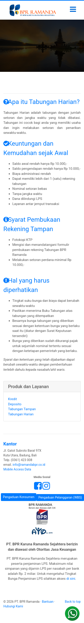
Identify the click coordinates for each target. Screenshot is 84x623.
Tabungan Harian (21, 414)
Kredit (12, 399)
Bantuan (48, 601)
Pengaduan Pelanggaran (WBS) (60, 497)
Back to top (73, 601)
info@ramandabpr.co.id (29, 464)
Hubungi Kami (13, 606)
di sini (71, 579)
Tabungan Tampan (22, 409)
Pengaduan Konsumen (18, 497)
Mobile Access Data (17, 469)
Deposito (14, 404)
